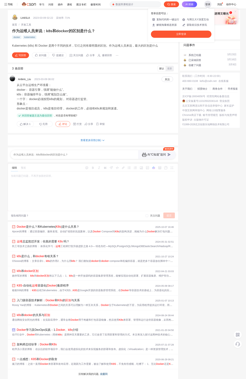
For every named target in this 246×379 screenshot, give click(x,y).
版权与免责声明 (228, 115)
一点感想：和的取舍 (37, 359)
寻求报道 (233, 88)
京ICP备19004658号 (193, 96)
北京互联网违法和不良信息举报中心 (202, 105)
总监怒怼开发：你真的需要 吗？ (43, 241)
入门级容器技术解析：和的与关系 (48, 300)
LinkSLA (25, 17)
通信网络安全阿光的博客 (26, 319)
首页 (14, 24)
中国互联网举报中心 (193, 110)
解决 (25, 124)
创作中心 (231, 4)
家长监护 (229, 105)
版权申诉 (187, 119)
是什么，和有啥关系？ (38, 256)
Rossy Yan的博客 (22, 305)
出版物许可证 (201, 119)
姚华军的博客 (19, 275)
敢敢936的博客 (20, 290)
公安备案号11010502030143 (202, 101)
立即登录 (181, 34)
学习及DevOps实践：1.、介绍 (47, 329)
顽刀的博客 (18, 363)
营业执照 (225, 101)
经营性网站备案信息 (218, 96)
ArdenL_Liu (24, 79)
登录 (207, 4)
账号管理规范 (210, 115)
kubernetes (29, 37)
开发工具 (26, 24)
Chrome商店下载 (191, 115)
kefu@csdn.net (208, 81)
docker (17, 37)
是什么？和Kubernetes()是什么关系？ (48, 226)
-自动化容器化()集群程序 (43, 285)
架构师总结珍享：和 (37, 344)
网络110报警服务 (216, 110)
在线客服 (223, 81)
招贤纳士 (202, 88)
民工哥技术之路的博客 (24, 246)
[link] (14, 24)
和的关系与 (33, 315)
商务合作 (218, 88)
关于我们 (187, 88)
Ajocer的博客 (19, 231)
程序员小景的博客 (22, 349)
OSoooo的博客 (20, 261)
